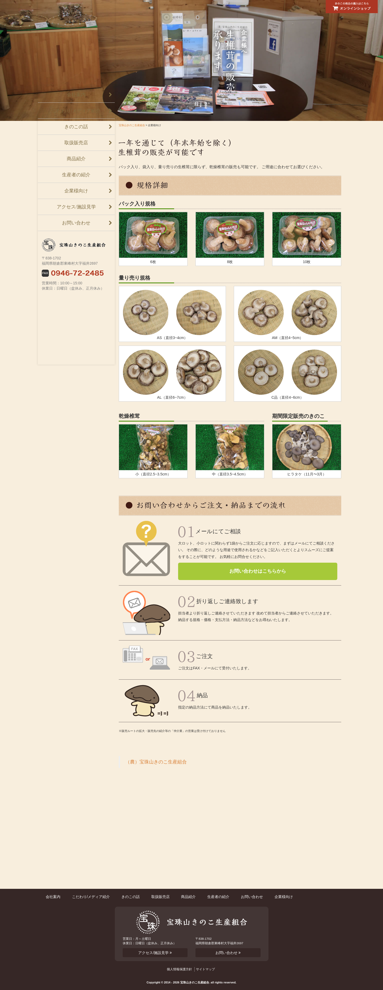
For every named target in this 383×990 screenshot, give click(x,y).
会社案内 (76, 94)
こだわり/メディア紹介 (76, 110)
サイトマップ (205, 969)
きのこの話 (76, 126)
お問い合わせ (76, 222)
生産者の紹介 (76, 174)
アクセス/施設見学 (76, 206)
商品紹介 (76, 158)
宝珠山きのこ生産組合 (132, 125)
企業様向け (76, 190)
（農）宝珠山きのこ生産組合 (156, 762)
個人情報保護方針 (179, 969)
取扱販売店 (76, 142)
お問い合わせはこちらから (257, 571)
